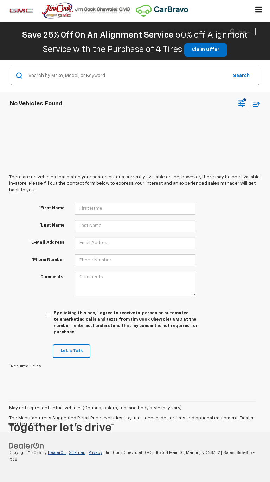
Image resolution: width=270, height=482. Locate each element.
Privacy (95, 453)
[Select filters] (241, 104)
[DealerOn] (26, 446)
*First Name (51, 208)
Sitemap (77, 453)
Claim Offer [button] (205, 49)
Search (241, 75)
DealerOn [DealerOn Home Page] (57, 453)
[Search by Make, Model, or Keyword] (127, 75)
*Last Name (52, 225)
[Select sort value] (254, 104)
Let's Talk (71, 351)
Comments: (52, 277)
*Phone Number (48, 260)
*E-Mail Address (47, 243)
